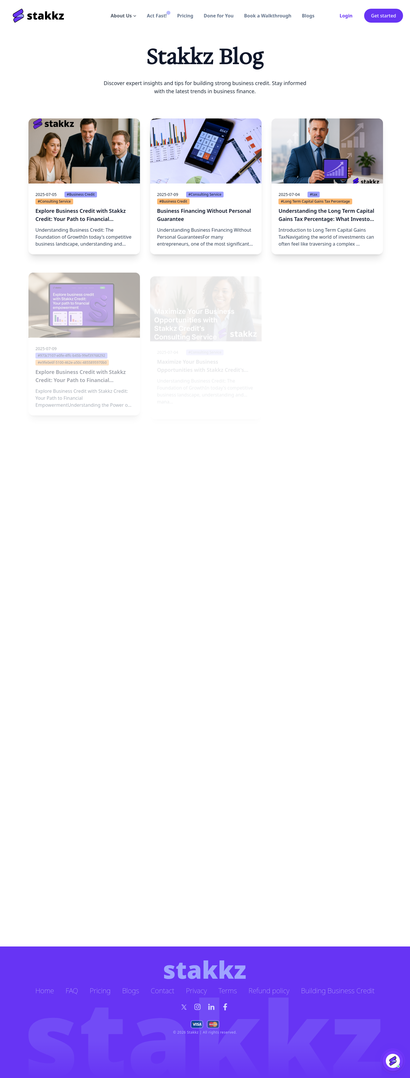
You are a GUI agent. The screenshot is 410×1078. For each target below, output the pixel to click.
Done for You (219, 15)
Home (44, 990)
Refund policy (269, 990)
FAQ (72, 990)
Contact (162, 990)
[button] (84, 218)
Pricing (185, 15)
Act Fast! (157, 15)
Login (346, 15)
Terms (227, 990)
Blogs (308, 15)
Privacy (196, 990)
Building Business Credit (338, 990)
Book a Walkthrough (267, 15)
